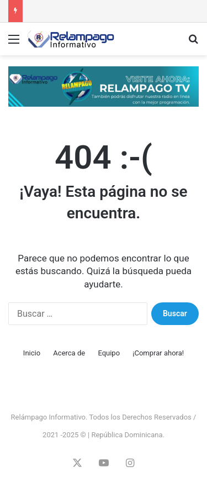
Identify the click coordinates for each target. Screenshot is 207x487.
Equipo (109, 353)
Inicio (31, 353)
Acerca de (69, 353)
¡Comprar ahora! (158, 353)
